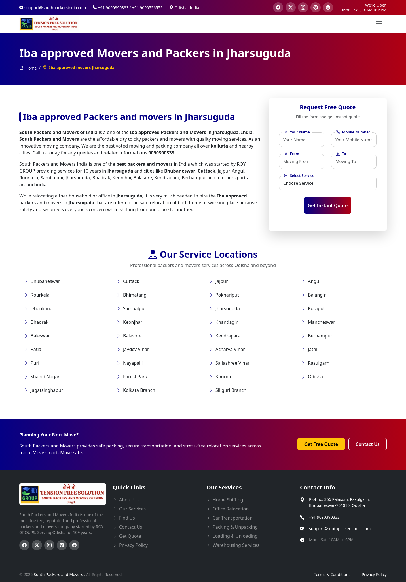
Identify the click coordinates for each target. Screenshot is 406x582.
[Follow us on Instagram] (49, 545)
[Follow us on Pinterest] (62, 545)
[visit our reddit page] (328, 7)
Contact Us (368, 444)
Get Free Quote (321, 444)
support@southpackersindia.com (340, 528)
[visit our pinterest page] (315, 7)
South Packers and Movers (59, 574)
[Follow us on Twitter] (37, 545)
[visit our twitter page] (291, 7)
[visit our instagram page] (303, 7)
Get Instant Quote (328, 205)
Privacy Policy (374, 574)
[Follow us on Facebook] (24, 545)
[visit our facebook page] (278, 7)
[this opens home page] (49, 24)
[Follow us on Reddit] (74, 545)
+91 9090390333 (324, 517)
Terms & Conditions (332, 574)
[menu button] (379, 23)
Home (28, 68)
